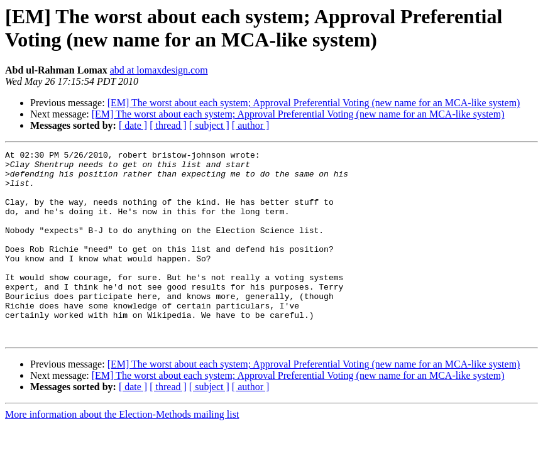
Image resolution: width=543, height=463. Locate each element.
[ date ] (133, 125)
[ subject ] (209, 125)
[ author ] (251, 125)
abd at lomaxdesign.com (159, 70)
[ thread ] (168, 125)
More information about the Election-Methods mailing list (122, 452)
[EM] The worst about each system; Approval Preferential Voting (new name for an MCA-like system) (313, 102)
